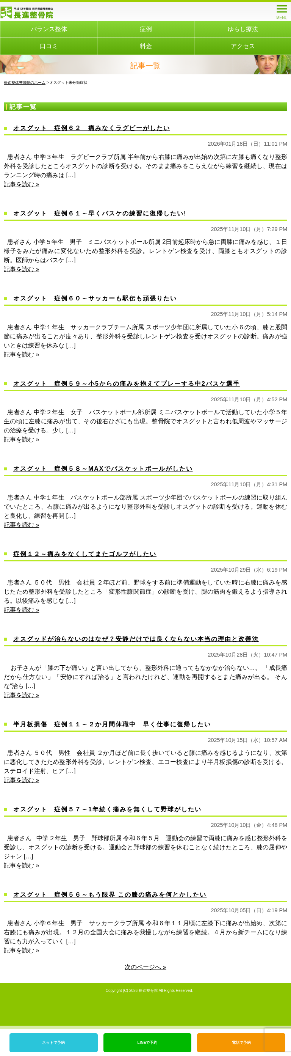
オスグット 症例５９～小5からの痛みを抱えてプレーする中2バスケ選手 (126, 383)
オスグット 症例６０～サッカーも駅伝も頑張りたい (95, 298)
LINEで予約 (148, 1042)
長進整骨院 (148, 990)
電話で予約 (241, 1042)
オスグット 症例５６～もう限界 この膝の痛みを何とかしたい (110, 894)
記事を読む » (21, 184)
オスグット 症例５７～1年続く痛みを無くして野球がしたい (107, 809)
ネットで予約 (53, 1042)
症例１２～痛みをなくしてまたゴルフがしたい (84, 554)
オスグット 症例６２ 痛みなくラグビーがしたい (91, 128)
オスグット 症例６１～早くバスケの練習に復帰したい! (103, 213)
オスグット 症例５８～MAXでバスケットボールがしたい (103, 468)
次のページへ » (145, 967)
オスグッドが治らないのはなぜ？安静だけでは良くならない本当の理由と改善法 (136, 639)
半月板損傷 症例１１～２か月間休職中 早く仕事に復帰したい (112, 724)
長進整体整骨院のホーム (24, 82)
